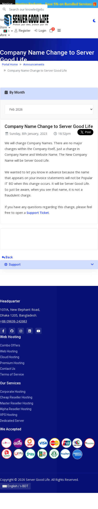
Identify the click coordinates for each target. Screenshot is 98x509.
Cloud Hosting (9, 357)
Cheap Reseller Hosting (16, 397)
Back (7, 257)
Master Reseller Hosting (16, 403)
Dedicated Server (12, 420)
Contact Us (7, 368)
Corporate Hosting (12, 391)
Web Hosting (8, 351)
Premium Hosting (12, 363)
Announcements (33, 64)
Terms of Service (12, 374)
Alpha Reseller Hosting (15, 409)
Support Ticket (38, 213)
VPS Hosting (8, 414)
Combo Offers (10, 345)
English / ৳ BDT (15, 486)
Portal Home (10, 64)
